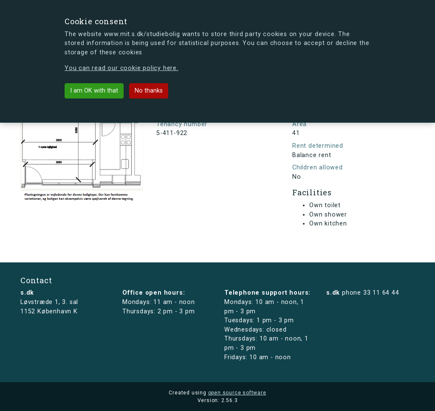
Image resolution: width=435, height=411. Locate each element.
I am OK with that (94, 90)
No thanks (149, 90)
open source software (237, 393)
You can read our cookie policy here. (121, 68)
